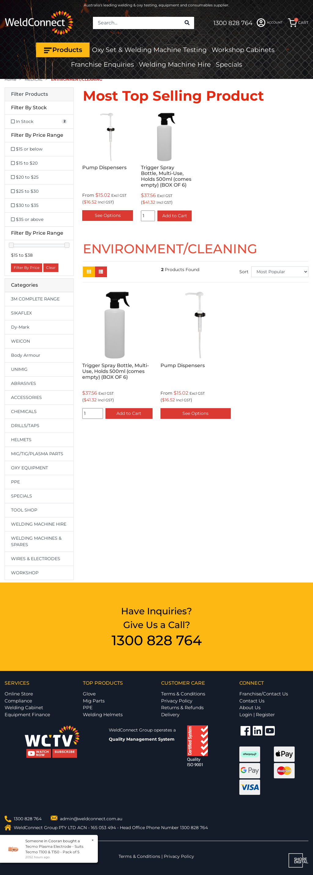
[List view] (101, 271)
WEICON (20, 341)
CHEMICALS (24, 411)
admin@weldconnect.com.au (91, 818)
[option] (107, 167)
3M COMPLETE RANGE (35, 299)
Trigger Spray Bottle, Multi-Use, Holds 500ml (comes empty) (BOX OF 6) (166, 176)
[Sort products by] (279, 271)
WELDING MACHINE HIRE (38, 524)
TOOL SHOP (24, 510)
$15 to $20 (24, 163)
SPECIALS (21, 496)
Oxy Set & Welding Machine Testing (149, 50)
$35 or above (27, 219)
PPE (15, 482)
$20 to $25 (25, 177)
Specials (229, 64)
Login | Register (257, 714)
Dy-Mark (20, 327)
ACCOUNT (269, 22)
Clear (51, 267)
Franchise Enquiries (102, 64)
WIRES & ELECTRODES (35, 558)
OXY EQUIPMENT (29, 468)
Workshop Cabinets (243, 50)
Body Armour (25, 355)
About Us (249, 707)
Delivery (170, 714)
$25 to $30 (25, 191)
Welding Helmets (103, 714)
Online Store (19, 694)
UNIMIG (19, 369)
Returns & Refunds (182, 707)
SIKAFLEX (21, 313)
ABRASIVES (23, 383)
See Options (108, 215)
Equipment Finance (27, 714)
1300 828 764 (232, 23)
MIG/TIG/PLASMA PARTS (37, 453)
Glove (89, 694)
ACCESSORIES (26, 397)
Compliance (18, 701)
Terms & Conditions (183, 694)
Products (62, 50)
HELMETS (21, 439)
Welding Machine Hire (175, 64)
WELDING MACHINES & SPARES (36, 541)
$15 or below (26, 149)
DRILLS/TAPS (25, 425)
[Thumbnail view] (89, 271)
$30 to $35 (25, 205)
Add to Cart (174, 215)
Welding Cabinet (24, 707)
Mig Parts (94, 701)
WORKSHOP (25, 572)
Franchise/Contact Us (263, 694)
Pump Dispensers (104, 167)
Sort (244, 271)
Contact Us (251, 701)
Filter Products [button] (29, 94)
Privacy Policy (176, 701)
